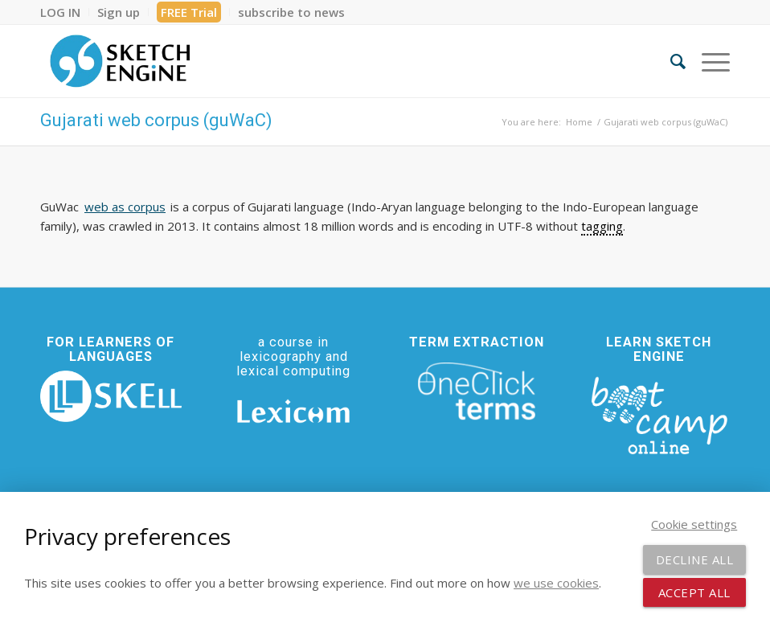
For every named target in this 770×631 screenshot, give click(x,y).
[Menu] (708, 61)
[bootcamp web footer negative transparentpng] (659, 414)
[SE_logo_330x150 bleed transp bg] (119, 61)
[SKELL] (111, 396)
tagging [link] (602, 226)
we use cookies (556, 583)
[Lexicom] (293, 411)
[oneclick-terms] (476, 391)
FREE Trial (189, 12)
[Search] (670, 61)
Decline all (695, 559)
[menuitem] (64, 12)
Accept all (694, 592)
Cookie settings (694, 524)
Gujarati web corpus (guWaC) (156, 120)
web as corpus (125, 207)
